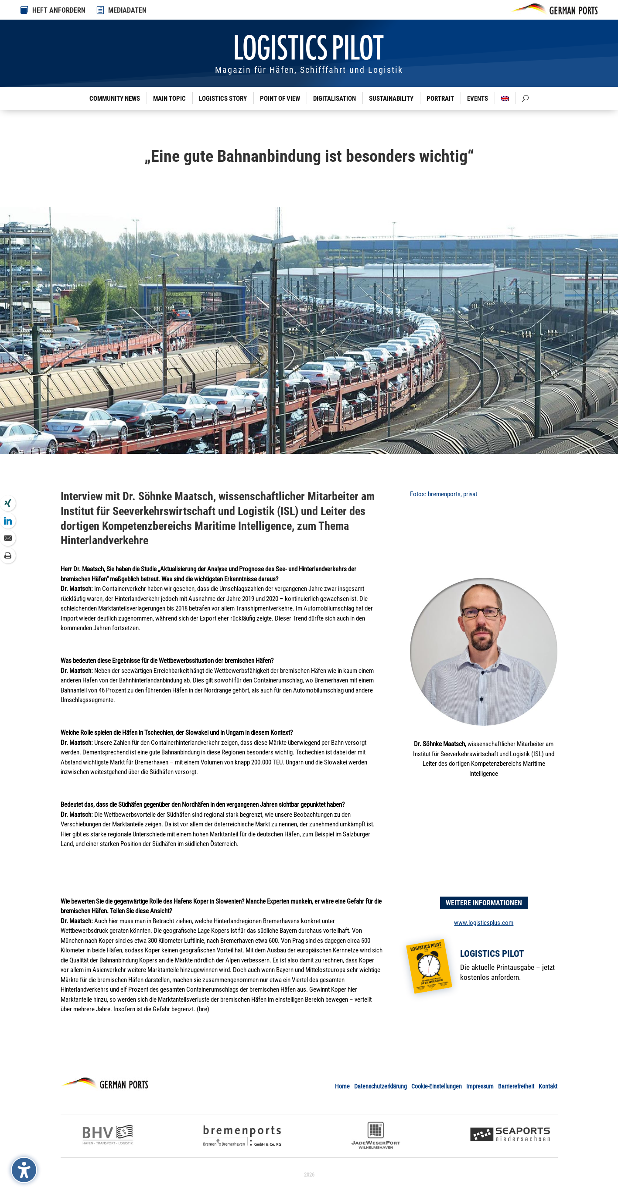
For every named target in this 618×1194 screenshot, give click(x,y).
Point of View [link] (280, 98)
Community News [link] (114, 98)
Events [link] (477, 98)
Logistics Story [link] (223, 98)
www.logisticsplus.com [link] (483, 923)
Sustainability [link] (391, 98)
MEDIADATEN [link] (127, 10)
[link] (100, 10)
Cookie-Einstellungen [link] (436, 1086)
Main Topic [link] (169, 98)
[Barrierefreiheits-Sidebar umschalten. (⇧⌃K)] (24, 1170)
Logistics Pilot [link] (492, 953)
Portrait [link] (440, 98)
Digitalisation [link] (334, 98)
